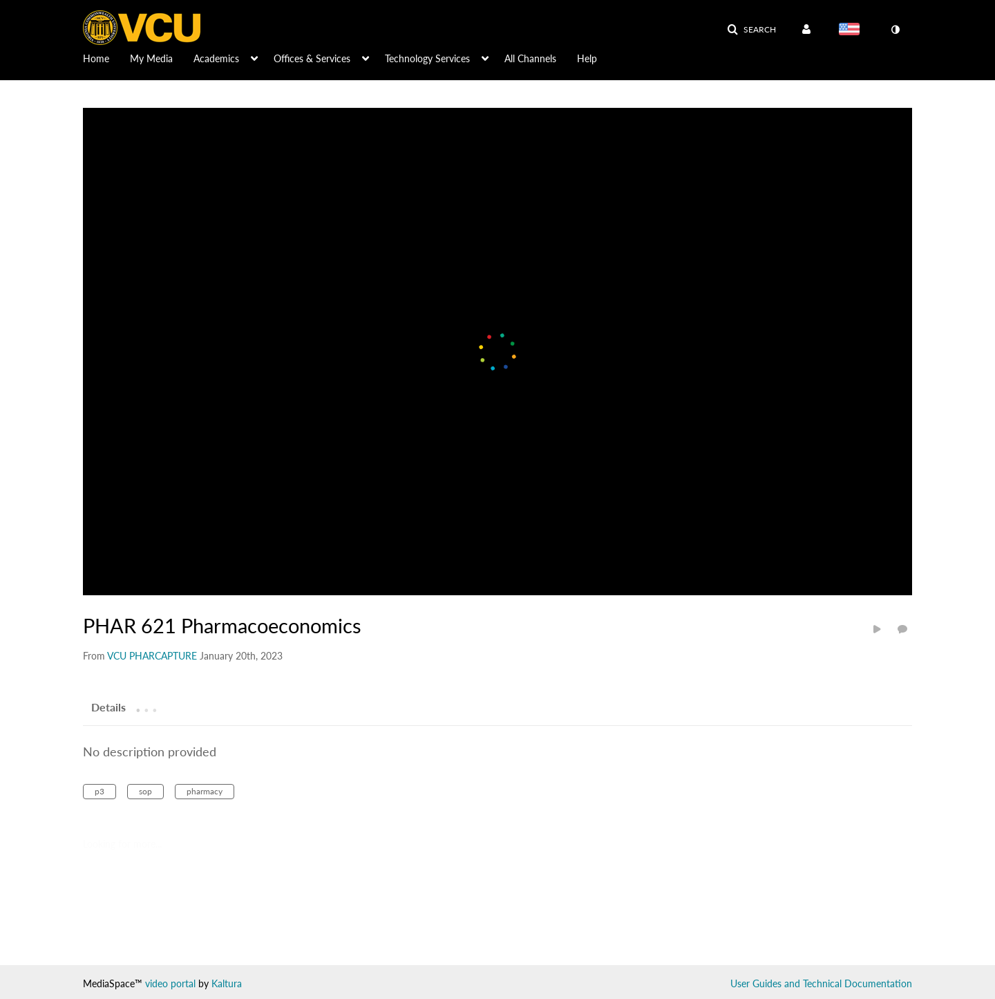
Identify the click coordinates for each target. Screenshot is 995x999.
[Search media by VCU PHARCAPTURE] (152, 656)
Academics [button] (216, 58)
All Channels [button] (530, 58)
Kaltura (226, 983)
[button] (751, 29)
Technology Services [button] (427, 58)
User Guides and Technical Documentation (821, 983)
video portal (170, 983)
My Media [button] (151, 58)
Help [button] (587, 58)
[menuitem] (106, 57)
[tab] (108, 706)
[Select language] (852, 30)
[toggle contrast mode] (895, 29)
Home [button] (96, 58)
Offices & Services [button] (312, 58)
